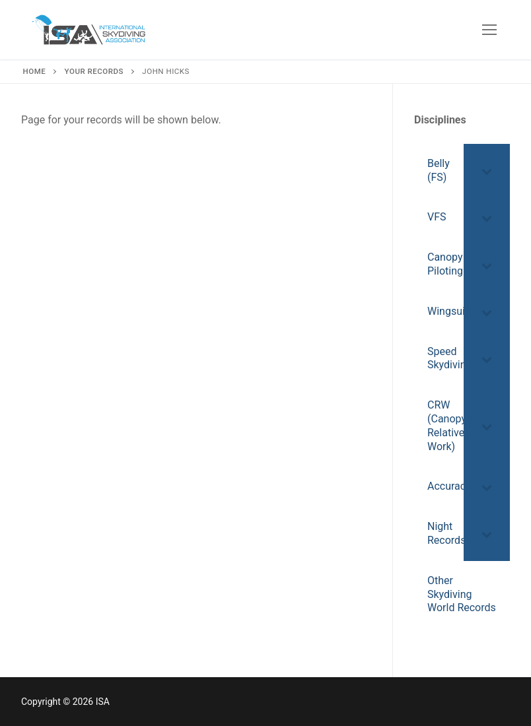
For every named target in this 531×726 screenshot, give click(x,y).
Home (34, 71)
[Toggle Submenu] (487, 171)
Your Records (94, 71)
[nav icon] (489, 30)
